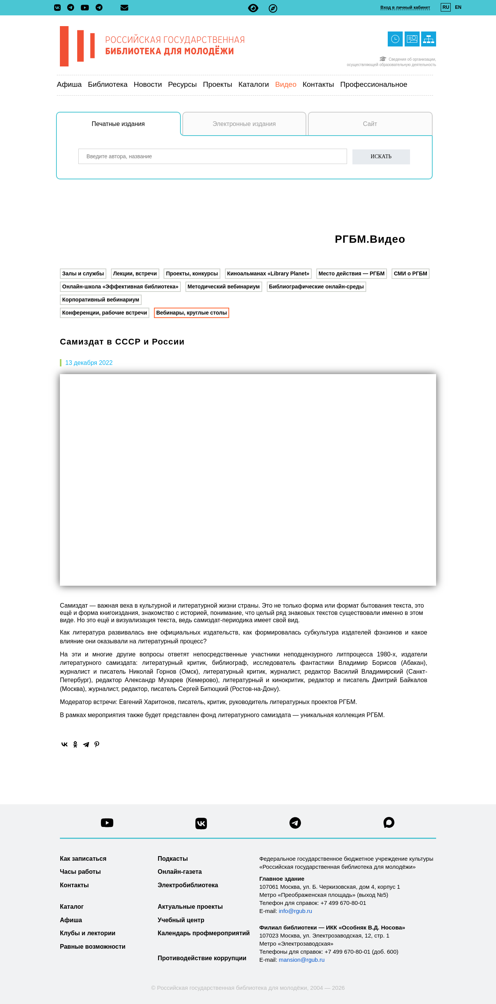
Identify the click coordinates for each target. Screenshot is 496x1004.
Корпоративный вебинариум (100, 300)
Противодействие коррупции (202, 958)
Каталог (72, 906)
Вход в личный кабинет (405, 7)
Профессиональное (373, 84)
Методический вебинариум (224, 286)
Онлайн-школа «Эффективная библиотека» (120, 286)
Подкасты (173, 858)
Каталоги (253, 84)
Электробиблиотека (188, 885)
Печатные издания (136, 128)
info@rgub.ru (295, 911)
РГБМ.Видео (370, 239)
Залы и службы (83, 273)
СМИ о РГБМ (410, 273)
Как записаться (83, 858)
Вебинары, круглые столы (191, 313)
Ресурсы (182, 84)
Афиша (69, 84)
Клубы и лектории (88, 933)
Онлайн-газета (180, 871)
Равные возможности (93, 946)
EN (458, 7)
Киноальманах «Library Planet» (268, 273)
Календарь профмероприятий (204, 933)
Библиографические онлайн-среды (316, 286)
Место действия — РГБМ (352, 273)
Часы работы (80, 871)
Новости (148, 84)
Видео (286, 84)
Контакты (318, 84)
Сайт (370, 124)
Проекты (217, 84)
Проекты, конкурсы (192, 273)
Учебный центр (181, 920)
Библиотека (107, 84)
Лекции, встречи (135, 273)
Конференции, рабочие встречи (104, 313)
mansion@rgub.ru (301, 959)
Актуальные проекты (190, 906)
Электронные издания (244, 124)
